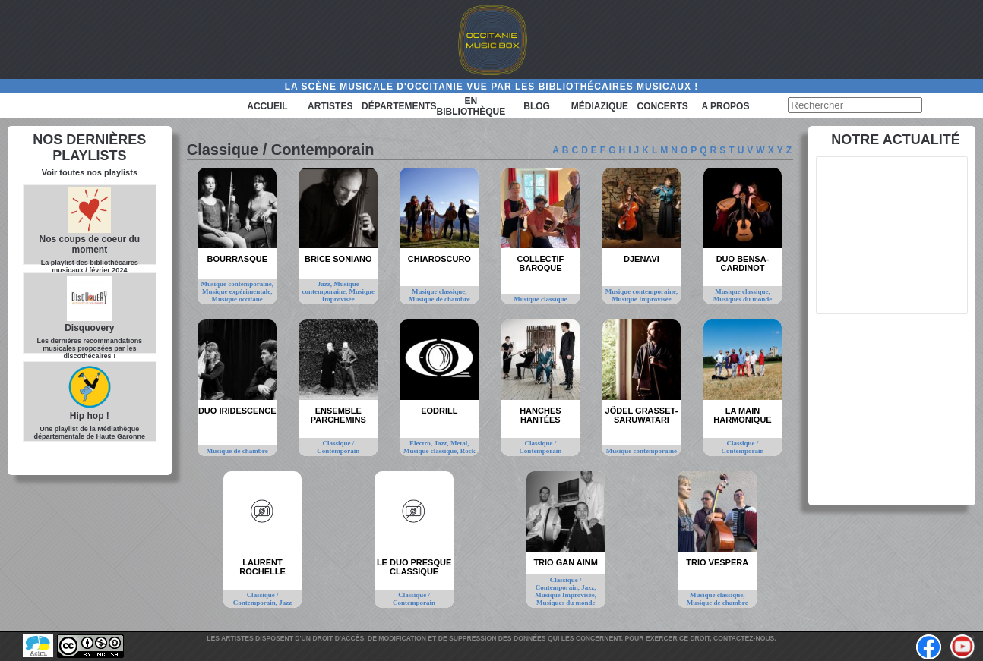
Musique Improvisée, (565, 595)
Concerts (662, 106)
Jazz (285, 602)
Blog (536, 106)
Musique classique (540, 299)
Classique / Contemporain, (256, 598)
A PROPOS (726, 106)
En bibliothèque (471, 106)
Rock (468, 451)
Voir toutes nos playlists (89, 172)
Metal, (459, 443)
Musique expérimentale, (237, 291)
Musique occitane (237, 299)
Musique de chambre (439, 299)
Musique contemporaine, (237, 284)
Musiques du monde (743, 299)
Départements (399, 106)
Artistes (330, 106)
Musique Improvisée (348, 295)
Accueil (267, 106)
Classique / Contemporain (338, 447)
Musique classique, (439, 291)
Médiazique (599, 106)
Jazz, (326, 284)
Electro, (421, 443)
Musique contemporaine (641, 451)
